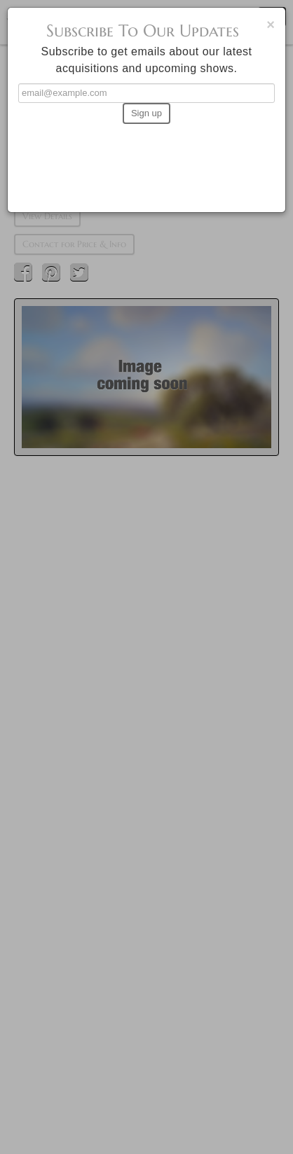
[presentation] (146, 161)
